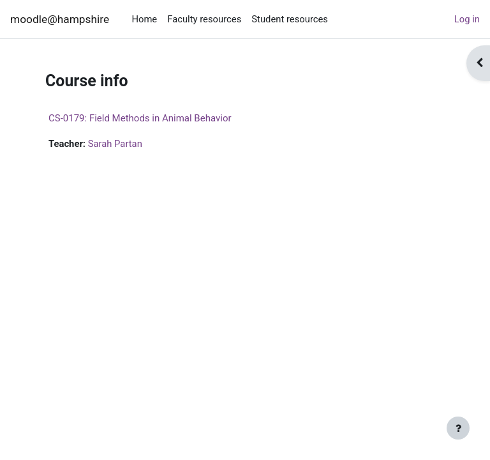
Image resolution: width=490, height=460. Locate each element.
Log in (467, 19)
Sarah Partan (115, 144)
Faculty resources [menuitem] (204, 19)
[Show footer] (458, 428)
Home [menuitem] (144, 19)
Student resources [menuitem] (289, 19)
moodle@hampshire (59, 19)
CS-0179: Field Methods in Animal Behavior (140, 118)
